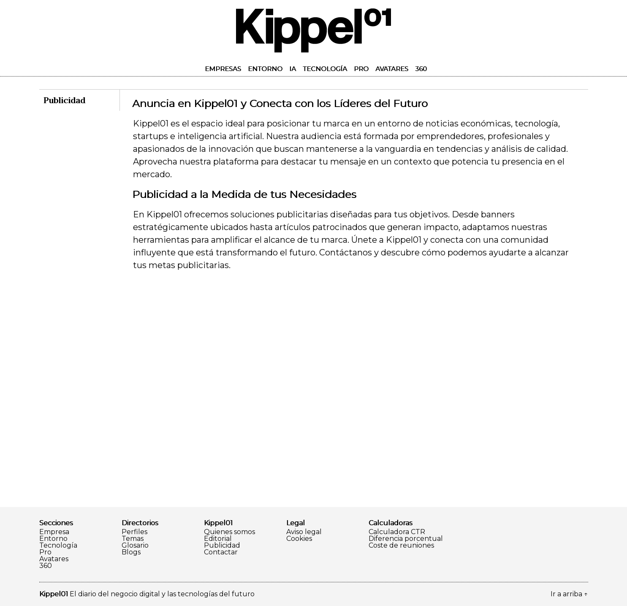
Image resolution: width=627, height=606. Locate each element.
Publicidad (222, 545)
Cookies (299, 538)
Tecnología (325, 69)
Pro (361, 69)
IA (292, 69)
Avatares (391, 69)
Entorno (265, 69)
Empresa (54, 532)
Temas (133, 538)
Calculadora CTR (397, 532)
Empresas (223, 69)
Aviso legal (304, 532)
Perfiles (134, 532)
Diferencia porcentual (406, 538)
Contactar (221, 552)
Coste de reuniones (401, 545)
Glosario (135, 545)
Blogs (131, 552)
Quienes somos (229, 532)
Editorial (218, 538)
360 (421, 69)
